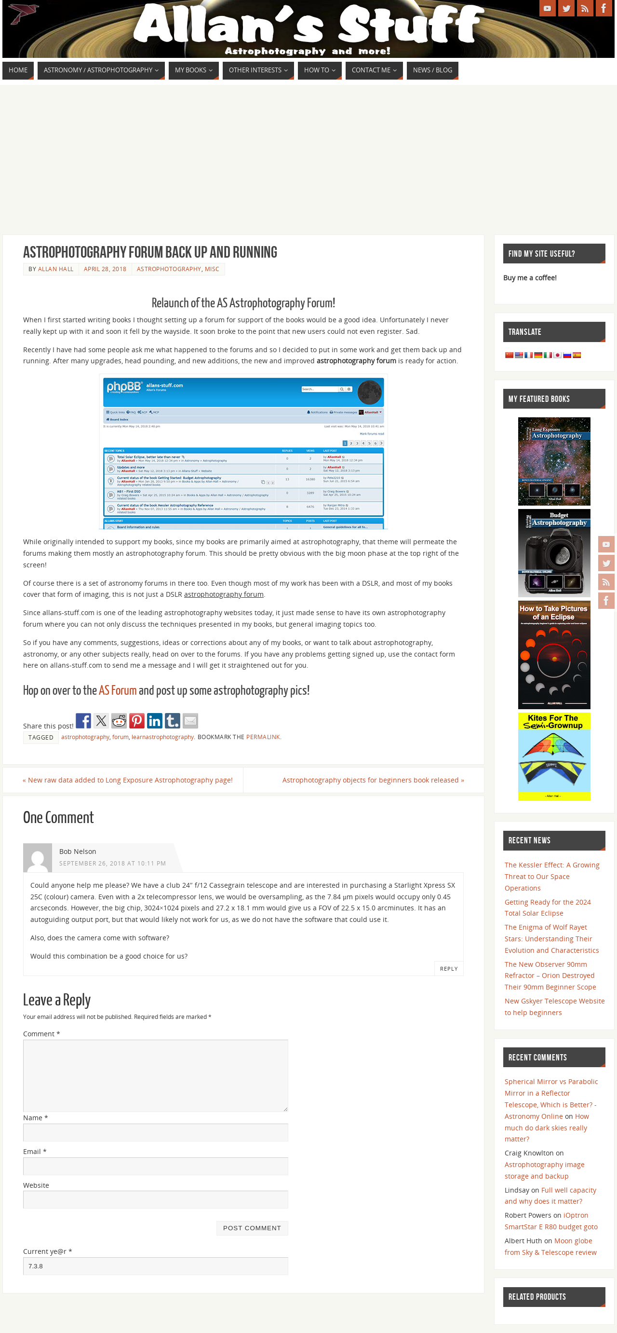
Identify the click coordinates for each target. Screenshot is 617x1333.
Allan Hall (56, 269)
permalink (263, 737)
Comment (41, 1033)
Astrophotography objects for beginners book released (373, 779)
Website (36, 1185)
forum (120, 737)
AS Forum (118, 691)
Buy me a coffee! (530, 277)
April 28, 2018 (105, 269)
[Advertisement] (308, 157)
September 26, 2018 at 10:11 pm (112, 863)
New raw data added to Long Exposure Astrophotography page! (128, 779)
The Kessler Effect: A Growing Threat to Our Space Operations (552, 876)
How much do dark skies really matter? (547, 1128)
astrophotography (85, 737)
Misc (212, 269)
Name (35, 1117)
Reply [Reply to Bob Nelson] (449, 968)
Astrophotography (169, 269)
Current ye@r (47, 1251)
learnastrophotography (163, 737)
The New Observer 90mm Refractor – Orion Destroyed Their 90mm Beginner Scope (550, 976)
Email (35, 1151)
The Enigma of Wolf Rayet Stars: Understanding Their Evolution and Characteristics (552, 938)
